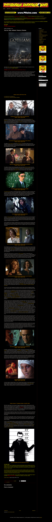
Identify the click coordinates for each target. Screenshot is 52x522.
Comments (41, 85)
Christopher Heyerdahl (15, 295)
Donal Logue (20, 121)
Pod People (41, 37)
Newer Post (6, 510)
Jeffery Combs (21, 253)
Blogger (41, 517)
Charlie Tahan (18, 296)
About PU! (8, 8)
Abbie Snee (14, 297)
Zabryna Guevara (20, 305)
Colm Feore (25, 302)
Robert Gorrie (9, 297)
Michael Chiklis (13, 423)
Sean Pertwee (11, 143)
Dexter (27, 350)
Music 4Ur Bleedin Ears (42, 36)
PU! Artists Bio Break (15, 8)
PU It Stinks (41, 38)
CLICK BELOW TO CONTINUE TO (9, 96)
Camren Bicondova (10, 216)
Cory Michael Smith (7, 191)
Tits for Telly (7, 482)
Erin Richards (21, 283)
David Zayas (19, 350)
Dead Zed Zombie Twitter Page (10, 18)
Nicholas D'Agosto (14, 291)
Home (4, 8)
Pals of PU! (22, 8)
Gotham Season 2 (7, 477)
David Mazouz (19, 143)
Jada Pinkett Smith (31, 303)
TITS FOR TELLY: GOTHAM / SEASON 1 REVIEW (12, 97)
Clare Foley (23, 301)
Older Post (33, 510)
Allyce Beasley (13, 248)
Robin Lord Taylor (27, 167)
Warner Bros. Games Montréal (23, 311)
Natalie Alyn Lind (9, 422)
